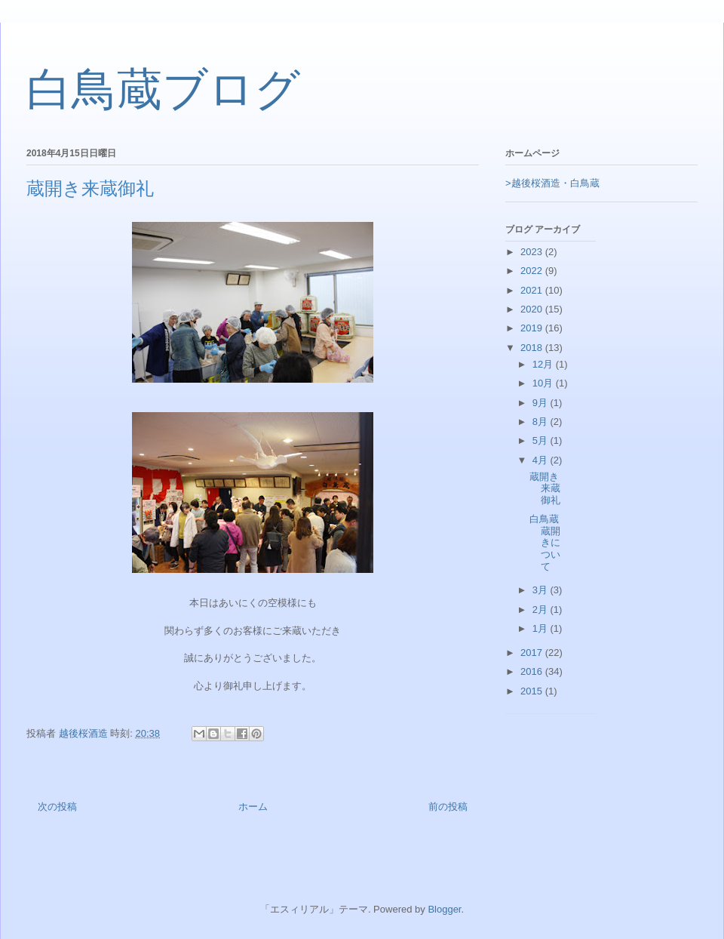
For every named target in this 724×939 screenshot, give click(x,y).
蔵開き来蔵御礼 (544, 488)
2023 (532, 251)
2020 (532, 309)
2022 (532, 270)
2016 (532, 671)
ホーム (253, 806)
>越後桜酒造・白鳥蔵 (552, 183)
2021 (532, 290)
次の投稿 (57, 806)
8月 (541, 421)
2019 (532, 328)
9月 (541, 402)
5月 (541, 440)
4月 (541, 460)
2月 (541, 609)
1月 (541, 628)
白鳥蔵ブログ (163, 90)
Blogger (444, 909)
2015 (532, 691)
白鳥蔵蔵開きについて (544, 542)
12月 (544, 364)
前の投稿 (448, 806)
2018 (532, 347)
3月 (541, 590)
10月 (544, 383)
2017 (532, 652)
